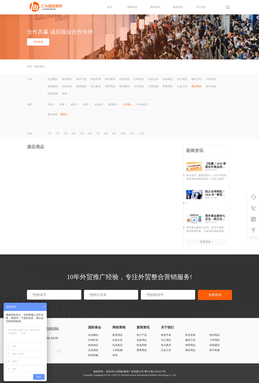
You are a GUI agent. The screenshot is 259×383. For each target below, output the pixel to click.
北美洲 (98, 104)
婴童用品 (168, 86)
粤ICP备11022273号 (155, 371)
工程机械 (153, 86)
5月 (82, 133)
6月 (90, 133)
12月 (141, 133)
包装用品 (168, 79)
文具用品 (139, 86)
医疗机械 (211, 86)
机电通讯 (124, 86)
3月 (65, 133)
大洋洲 (126, 104)
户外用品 (211, 79)
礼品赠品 (52, 79)
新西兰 (64, 114)
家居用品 (67, 79)
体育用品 (110, 86)
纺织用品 (124, 79)
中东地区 (142, 104)
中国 (50, 104)
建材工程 (196, 79)
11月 (132, 133)
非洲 (85, 104)
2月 (57, 133)
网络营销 (155, 7)
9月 (114, 133)
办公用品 (182, 79)
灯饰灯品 (139, 79)
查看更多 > (206, 241)
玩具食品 (67, 86)
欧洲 (73, 104)
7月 (98, 133)
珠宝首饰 (110, 79)
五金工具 (182, 86)
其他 (64, 93)
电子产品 (81, 79)
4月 (74, 133)
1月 (49, 133)
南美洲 (112, 104)
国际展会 (132, 7)
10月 (122, 133)
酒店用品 (196, 86)
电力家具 (96, 86)
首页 (109, 7)
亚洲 (61, 104)
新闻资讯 (178, 7)
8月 (106, 133)
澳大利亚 (52, 114)
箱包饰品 (52, 86)
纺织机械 (52, 93)
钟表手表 (96, 79)
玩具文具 (153, 79)
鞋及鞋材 (81, 86)
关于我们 (201, 7)
